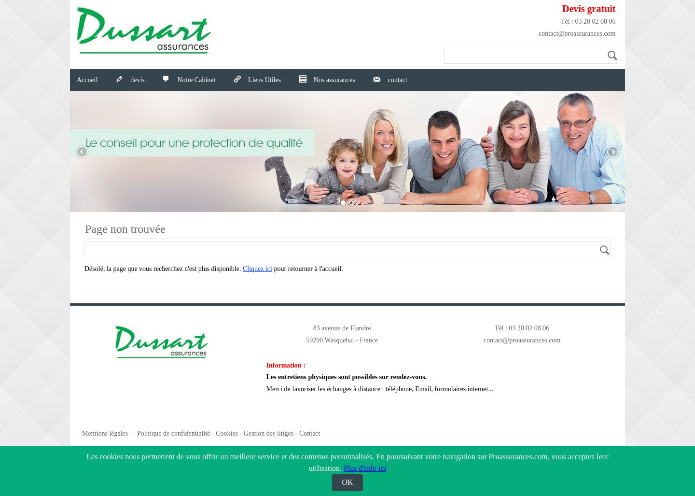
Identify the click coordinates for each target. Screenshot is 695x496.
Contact (309, 433)
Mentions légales (105, 433)
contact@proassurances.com (577, 33)
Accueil (87, 80)
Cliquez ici (257, 268)
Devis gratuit (589, 8)
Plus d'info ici (365, 468)
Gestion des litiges (268, 433)
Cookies (227, 433)
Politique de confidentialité (173, 433)
